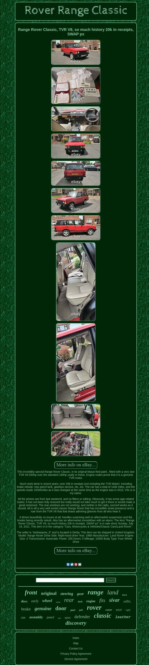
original (48, 593)
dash (80, 601)
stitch (119, 609)
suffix (127, 601)
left (59, 618)
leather (123, 617)
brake (26, 608)
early (34, 601)
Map (75, 643)
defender (82, 616)
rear (69, 600)
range (95, 592)
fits (102, 600)
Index (76, 638)
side (23, 617)
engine (90, 601)
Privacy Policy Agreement (76, 653)
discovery (75, 623)
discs (24, 601)
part (72, 610)
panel (50, 617)
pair (81, 610)
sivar (114, 600)
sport (67, 617)
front (31, 592)
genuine (43, 608)
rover (94, 607)
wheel (47, 600)
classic (102, 615)
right (128, 609)
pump (58, 602)
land (112, 592)
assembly (36, 617)
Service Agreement (75, 659)
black (124, 595)
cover (108, 609)
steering (66, 594)
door (61, 608)
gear (80, 594)
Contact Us (75, 648)
